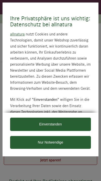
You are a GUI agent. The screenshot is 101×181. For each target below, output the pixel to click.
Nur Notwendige (50, 142)
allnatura (17, 33)
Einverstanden (50, 124)
